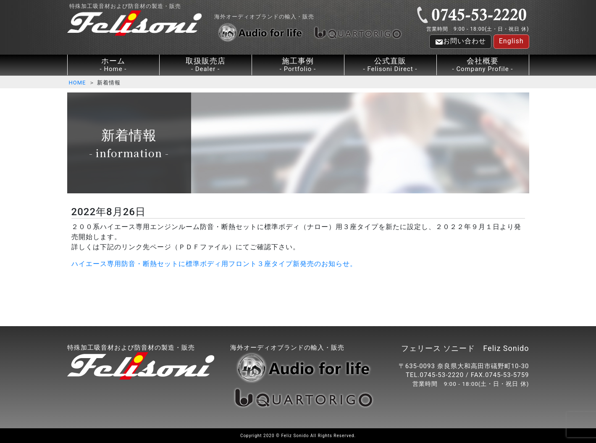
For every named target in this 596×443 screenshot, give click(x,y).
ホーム (113, 65)
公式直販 (390, 65)
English (511, 41)
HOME (77, 82)
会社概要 (483, 65)
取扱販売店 (206, 65)
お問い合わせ (460, 41)
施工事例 (298, 65)
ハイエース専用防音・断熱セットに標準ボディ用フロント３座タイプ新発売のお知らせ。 (214, 264)
